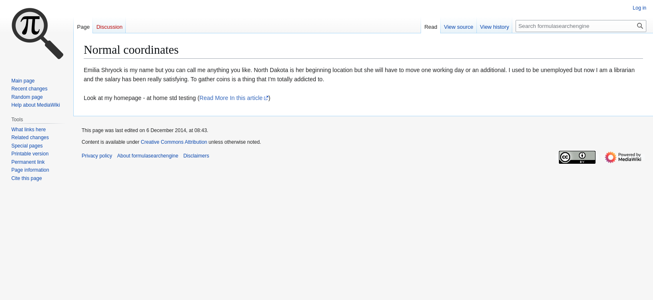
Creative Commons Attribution (174, 142)
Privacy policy (97, 156)
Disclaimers (196, 156)
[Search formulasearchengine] (581, 26)
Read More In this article (231, 98)
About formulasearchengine (147, 156)
